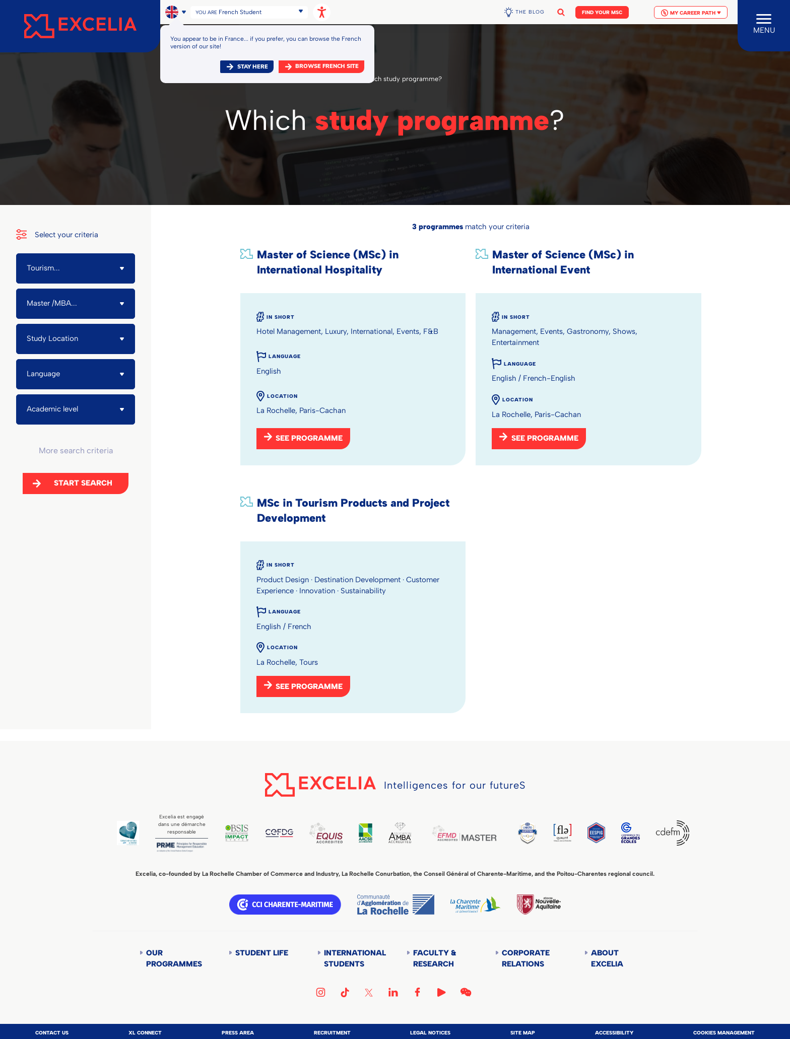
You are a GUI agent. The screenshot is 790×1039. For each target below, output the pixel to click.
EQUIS (326, 833)
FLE (562, 833)
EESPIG (596, 832)
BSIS (236, 833)
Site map (522, 1032)
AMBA (399, 832)
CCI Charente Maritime (285, 904)
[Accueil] (80, 26)
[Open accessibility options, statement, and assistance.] (322, 12)
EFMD (464, 833)
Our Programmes (174, 958)
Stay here (252, 67)
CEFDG (279, 833)
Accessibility (614, 1032)
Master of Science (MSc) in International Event (563, 262)
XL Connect (145, 1032)
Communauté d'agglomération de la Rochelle (395, 904)
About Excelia (607, 958)
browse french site (327, 66)
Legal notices (430, 1032)
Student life (261, 952)
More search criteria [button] (76, 450)
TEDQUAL (527, 832)
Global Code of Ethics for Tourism (128, 833)
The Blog (530, 12)
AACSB (365, 833)
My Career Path (691, 13)
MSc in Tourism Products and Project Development (353, 510)
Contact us (52, 1032)
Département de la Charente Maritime (475, 904)
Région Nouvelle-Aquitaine (538, 904)
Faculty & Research (434, 958)
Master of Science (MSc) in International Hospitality (328, 262)
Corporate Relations (526, 958)
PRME (181, 847)
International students (354, 958)
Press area (238, 1032)
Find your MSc (602, 12)
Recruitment (332, 1032)
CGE (630, 832)
